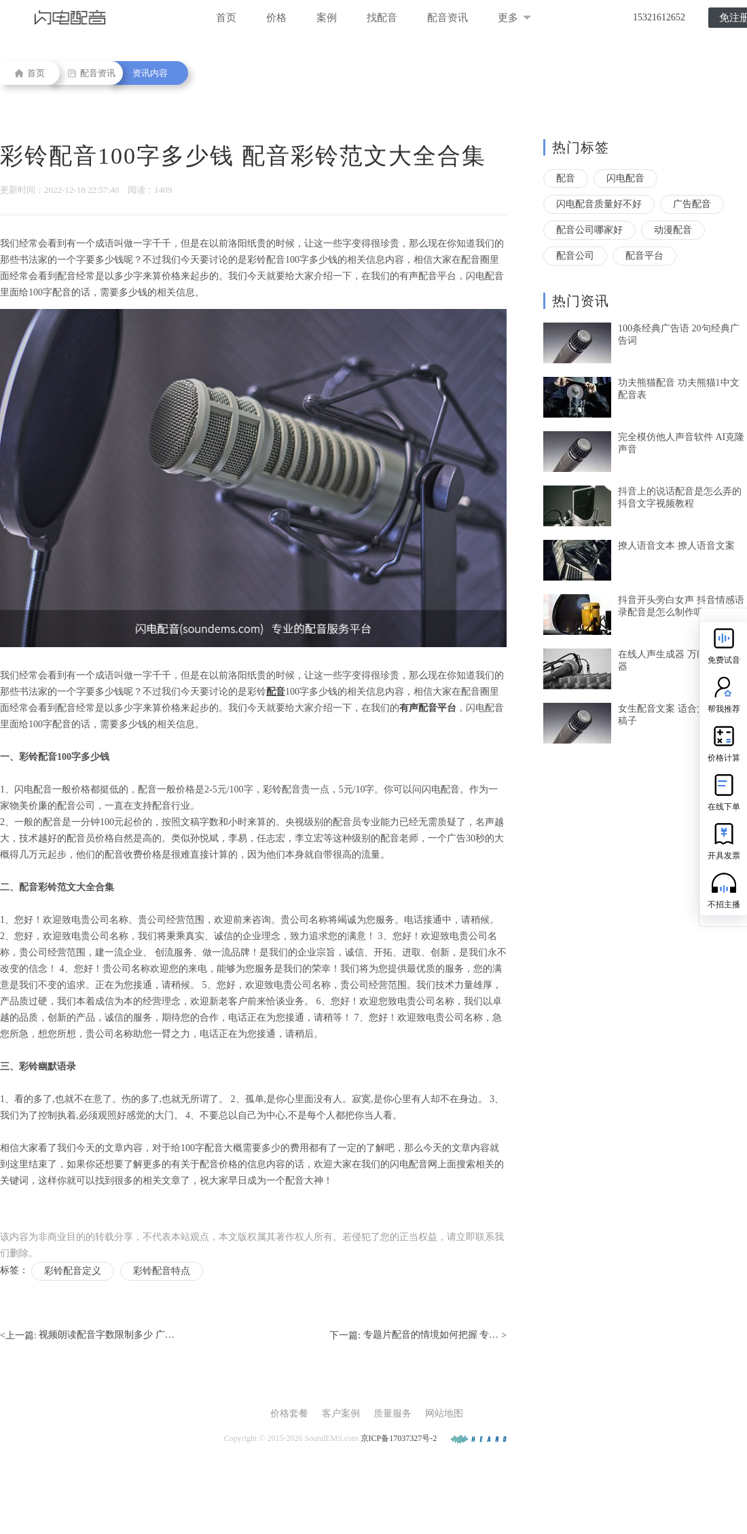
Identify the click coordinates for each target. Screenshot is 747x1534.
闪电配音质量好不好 (599, 204)
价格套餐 (289, 1413)
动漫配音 (673, 230)
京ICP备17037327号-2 (399, 1438)
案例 (326, 17)
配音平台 (644, 256)
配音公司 (575, 256)
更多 (514, 17)
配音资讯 (447, 17)
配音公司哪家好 (589, 230)
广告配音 (692, 204)
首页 (226, 17)
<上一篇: (87, 1335)
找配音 (382, 17)
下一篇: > (418, 1335)
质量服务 (393, 1413)
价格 (276, 17)
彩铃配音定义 (72, 1271)
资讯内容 (150, 73)
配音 (565, 178)
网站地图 (444, 1413)
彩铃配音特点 (161, 1271)
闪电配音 (625, 178)
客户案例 (341, 1413)
